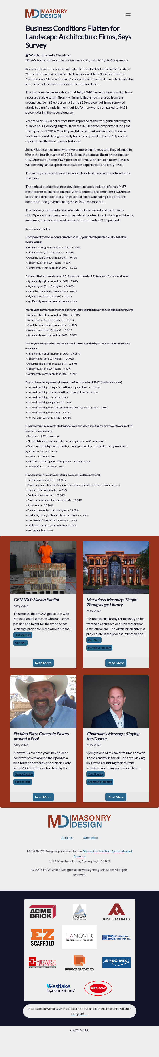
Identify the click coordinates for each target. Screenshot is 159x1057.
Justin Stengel (23, 635)
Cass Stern (94, 640)
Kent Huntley (95, 774)
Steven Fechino (24, 774)
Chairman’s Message (100, 781)
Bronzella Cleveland (55, 55)
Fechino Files (22, 781)
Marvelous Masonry (99, 647)
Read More (43, 663)
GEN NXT (20, 642)
